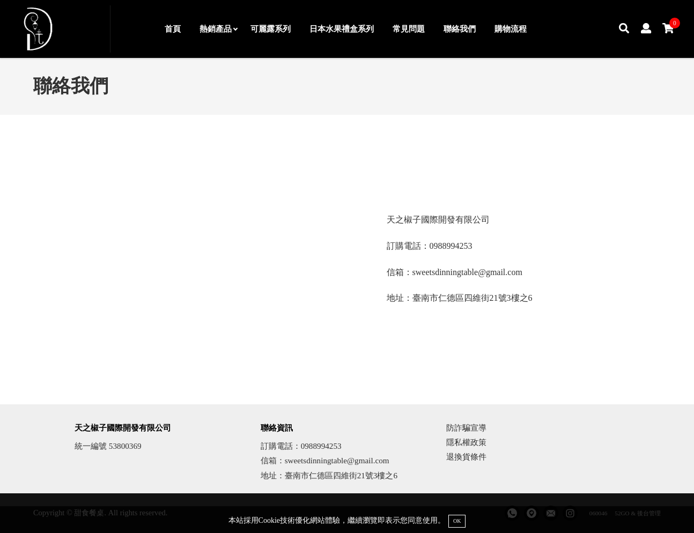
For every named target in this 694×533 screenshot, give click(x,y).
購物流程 (510, 28)
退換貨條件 (466, 456)
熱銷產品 (218, 28)
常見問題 (409, 28)
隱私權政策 (466, 442)
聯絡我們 (460, 28)
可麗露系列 (270, 28)
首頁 (173, 28)
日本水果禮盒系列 (341, 28)
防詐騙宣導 (466, 427)
